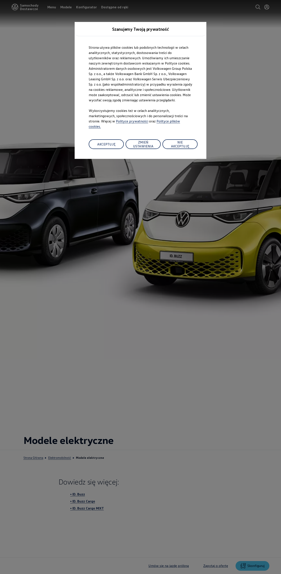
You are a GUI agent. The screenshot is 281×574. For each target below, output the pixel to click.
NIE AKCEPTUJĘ (180, 144)
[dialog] (140, 287)
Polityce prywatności (132, 121)
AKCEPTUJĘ (106, 144)
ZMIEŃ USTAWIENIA (143, 144)
